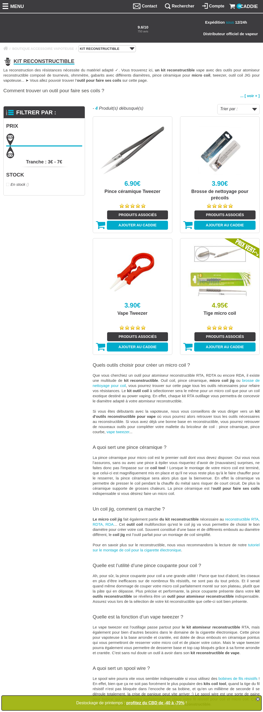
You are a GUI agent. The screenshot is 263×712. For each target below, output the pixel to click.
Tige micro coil (220, 313)
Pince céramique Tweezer (133, 191)
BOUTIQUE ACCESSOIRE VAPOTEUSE (43, 49)
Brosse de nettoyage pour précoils (219, 194)
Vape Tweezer (132, 313)
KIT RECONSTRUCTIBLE (107, 49)
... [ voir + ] (250, 96)
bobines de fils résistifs (237, 678)
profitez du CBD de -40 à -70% (155, 703)
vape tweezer (118, 432)
